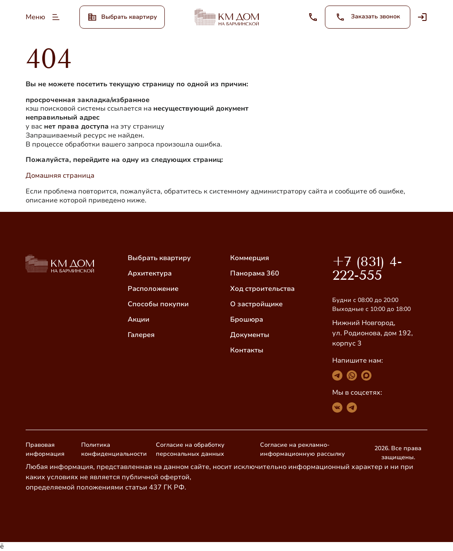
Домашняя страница (60, 175)
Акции (138, 319)
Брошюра (246, 319)
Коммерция (249, 258)
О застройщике (256, 304)
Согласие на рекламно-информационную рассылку (302, 449)
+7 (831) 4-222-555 (367, 268)
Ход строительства (262, 288)
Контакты (246, 350)
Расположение (153, 288)
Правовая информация (45, 449)
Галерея (141, 334)
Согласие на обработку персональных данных (190, 449)
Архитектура (150, 273)
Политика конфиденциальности (114, 449)
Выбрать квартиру (159, 258)
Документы (249, 334)
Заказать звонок (368, 17)
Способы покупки (158, 304)
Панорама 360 (254, 273)
